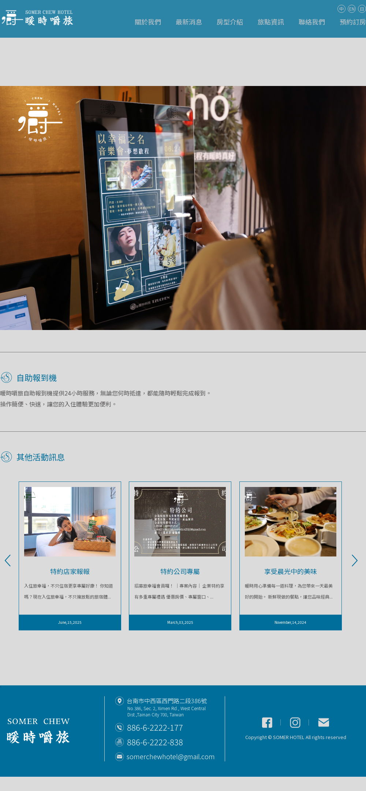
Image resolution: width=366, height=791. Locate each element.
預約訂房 (353, 21)
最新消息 (189, 21)
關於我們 (148, 21)
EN (352, 8)
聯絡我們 (312, 21)
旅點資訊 (271, 21)
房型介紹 (230, 21)
